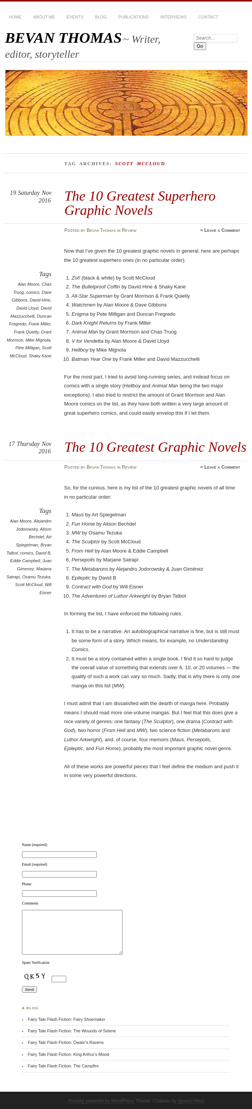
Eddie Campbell (25, 560)
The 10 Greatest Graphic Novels (155, 447)
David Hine (40, 300)
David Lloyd (27, 308)
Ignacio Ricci (191, 1101)
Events (75, 17)
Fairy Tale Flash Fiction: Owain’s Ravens (66, 1042)
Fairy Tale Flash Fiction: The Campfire (63, 1066)
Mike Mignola (37, 340)
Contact (208, 17)
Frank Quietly (26, 332)
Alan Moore (28, 284)
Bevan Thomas (101, 230)
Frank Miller (39, 324)
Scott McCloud (28, 584)
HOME (15, 17)
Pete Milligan (27, 347)
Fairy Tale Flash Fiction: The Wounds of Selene (72, 1031)
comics (32, 292)
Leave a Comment (222, 230)
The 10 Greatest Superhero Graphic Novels (140, 203)
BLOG (101, 17)
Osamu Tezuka (36, 577)
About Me (44, 17)
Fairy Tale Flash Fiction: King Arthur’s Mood (68, 1054)
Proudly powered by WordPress (101, 1101)
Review (129, 230)
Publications (133, 17)
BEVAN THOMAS (63, 37)
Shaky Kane (40, 355)
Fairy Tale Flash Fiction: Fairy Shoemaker (67, 1019)
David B (42, 553)
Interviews (173, 17)
